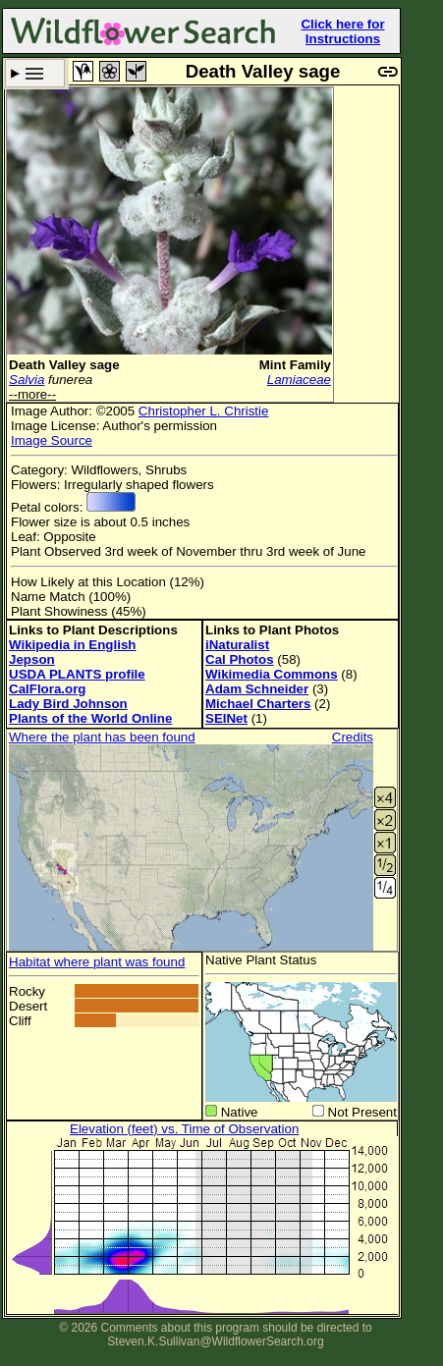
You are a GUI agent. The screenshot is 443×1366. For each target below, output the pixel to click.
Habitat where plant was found (97, 962)
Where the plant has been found (102, 737)
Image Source (51, 440)
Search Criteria (35, 73)
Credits (352, 737)
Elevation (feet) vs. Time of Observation (184, 1128)
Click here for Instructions (342, 31)
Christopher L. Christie (203, 411)
